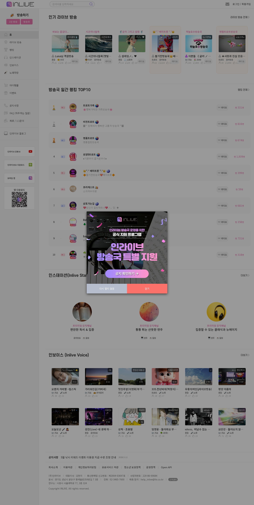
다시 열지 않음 (106, 288)
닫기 (147, 288)
